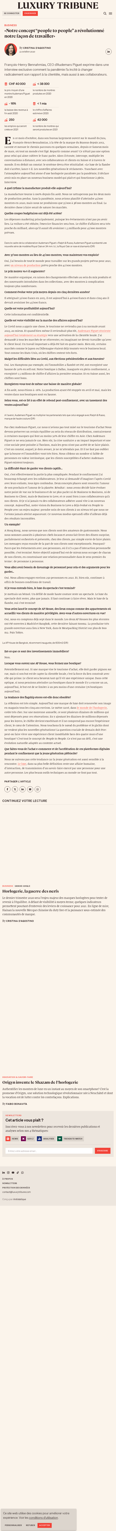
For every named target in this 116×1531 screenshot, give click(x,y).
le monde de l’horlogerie (92, 707)
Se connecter (11, 13)
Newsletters (9, 1183)
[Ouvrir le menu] (110, 13)
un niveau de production (26, 265)
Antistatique (19, 1199)
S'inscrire (102, 1150)
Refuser (30, 1525)
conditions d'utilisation (43, 1517)
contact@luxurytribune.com (16, 1192)
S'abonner (30, 13)
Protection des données (16, 1187)
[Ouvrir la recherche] (105, 13)
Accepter (44, 1525)
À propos (7, 1179)
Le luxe (22, 764)
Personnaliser (13, 1525)
